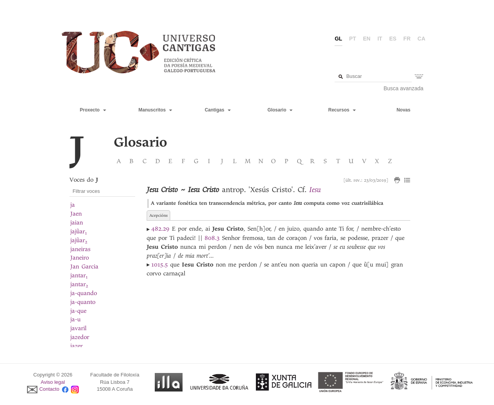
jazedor (79, 337)
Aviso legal (53, 382)
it (379, 38)
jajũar (78, 231)
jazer (76, 346)
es (392, 38)
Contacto (49, 389)
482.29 (160, 228)
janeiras (80, 249)
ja (72, 204)
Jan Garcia (84, 266)
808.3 (212, 238)
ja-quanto (82, 302)
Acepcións (158, 215)
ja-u (75, 319)
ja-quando (83, 293)
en (366, 38)
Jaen (76, 213)
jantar (79, 275)
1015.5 (159, 264)
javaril (78, 328)
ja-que (78, 310)
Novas (403, 110)
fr (407, 38)
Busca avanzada (404, 88)
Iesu (315, 189)
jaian (76, 222)
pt (352, 38)
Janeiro (79, 257)
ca (421, 38)
